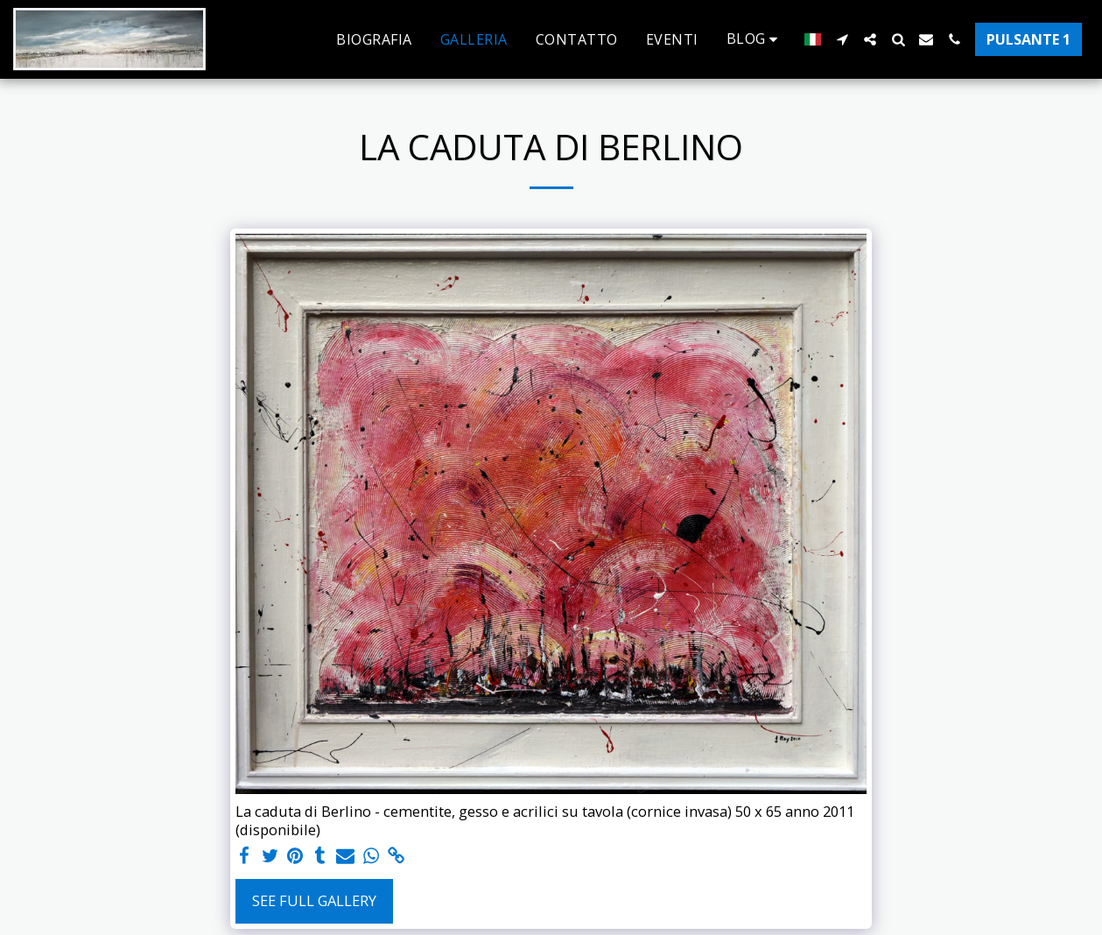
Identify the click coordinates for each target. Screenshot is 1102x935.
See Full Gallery (314, 900)
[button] (755, 39)
